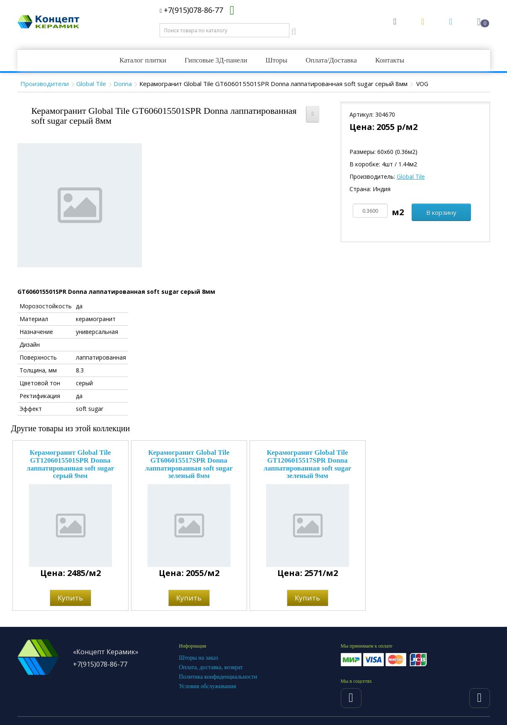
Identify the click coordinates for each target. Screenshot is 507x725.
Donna (123, 83)
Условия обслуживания (207, 686)
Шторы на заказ (198, 658)
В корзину (441, 212)
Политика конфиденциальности (218, 677)
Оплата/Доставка (331, 60)
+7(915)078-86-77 (191, 10)
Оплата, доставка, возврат (211, 667)
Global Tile (91, 83)
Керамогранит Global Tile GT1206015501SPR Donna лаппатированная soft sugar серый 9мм (70, 464)
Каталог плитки (142, 60)
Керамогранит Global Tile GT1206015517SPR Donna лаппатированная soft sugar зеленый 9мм (308, 464)
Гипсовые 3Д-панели (215, 60)
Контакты (389, 60)
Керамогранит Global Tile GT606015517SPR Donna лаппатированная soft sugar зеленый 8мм (189, 464)
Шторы (276, 60)
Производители (44, 83)
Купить (70, 598)
